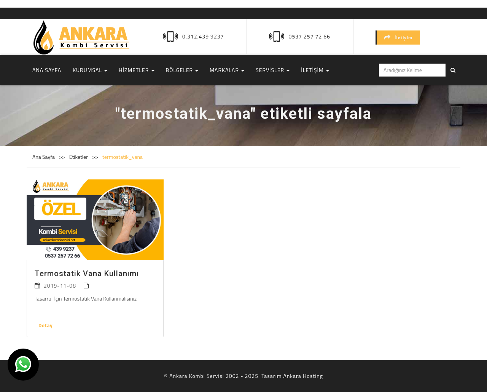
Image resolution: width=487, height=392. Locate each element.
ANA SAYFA (46, 70)
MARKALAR (227, 70)
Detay (45, 325)
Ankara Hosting (303, 376)
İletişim (398, 37)
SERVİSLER (273, 70)
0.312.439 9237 (203, 36)
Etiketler (79, 157)
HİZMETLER (136, 70)
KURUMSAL (90, 70)
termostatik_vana (122, 157)
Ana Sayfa (43, 157)
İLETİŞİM (315, 70)
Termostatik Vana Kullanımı (87, 273)
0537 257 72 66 (309, 36)
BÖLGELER (182, 70)
